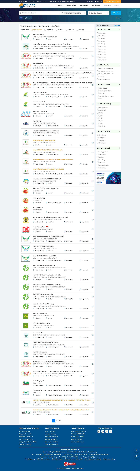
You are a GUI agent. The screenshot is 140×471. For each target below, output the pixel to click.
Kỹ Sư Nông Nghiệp (39, 381)
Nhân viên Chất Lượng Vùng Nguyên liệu (45, 188)
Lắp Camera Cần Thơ (51, 442)
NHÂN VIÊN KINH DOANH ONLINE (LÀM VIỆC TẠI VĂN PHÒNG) (51, 44)
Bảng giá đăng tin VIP (25, 434)
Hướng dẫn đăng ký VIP (26, 436)
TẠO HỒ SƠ (60, 5)
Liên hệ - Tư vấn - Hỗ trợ (26, 439)
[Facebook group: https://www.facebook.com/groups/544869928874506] (102, 431)
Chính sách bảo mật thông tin (73, 459)
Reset (118, 18)
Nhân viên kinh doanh (40, 92)
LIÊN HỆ (117, 5)
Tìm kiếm (116, 13)
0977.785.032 (43, 1)
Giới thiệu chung (30, 459)
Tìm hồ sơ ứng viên (24, 431)
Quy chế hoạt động (57, 459)
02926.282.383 (55, 1)
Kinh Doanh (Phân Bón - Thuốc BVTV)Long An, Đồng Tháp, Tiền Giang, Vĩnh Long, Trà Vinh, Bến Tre (63, 73)
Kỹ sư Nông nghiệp (39, 198)
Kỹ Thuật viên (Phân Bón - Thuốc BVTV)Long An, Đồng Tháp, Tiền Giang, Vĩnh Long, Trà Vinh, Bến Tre (63, 82)
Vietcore (80, 468)
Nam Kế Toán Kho (38, 63)
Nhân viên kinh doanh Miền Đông (43, 304)
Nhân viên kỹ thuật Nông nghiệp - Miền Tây (46, 284)
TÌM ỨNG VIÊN (96, 5)
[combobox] (75, 13)
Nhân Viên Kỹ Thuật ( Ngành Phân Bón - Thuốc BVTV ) (49, 54)
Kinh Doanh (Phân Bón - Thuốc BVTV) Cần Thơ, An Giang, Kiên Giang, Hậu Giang (57, 371)
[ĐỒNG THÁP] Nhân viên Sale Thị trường (45, 342)
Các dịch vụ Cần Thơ (51, 439)
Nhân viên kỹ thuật (39, 102)
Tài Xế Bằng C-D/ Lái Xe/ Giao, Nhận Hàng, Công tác (49, 362)
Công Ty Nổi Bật (50, 431)
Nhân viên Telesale (39, 333)
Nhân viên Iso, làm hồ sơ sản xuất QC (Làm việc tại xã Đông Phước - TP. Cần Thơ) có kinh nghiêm (62, 400)
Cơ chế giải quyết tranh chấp (92, 459)
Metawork (68, 468)
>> (60, 421)
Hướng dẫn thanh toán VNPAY (28, 442)
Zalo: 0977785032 (76, 439)
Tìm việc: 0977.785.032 (78, 434)
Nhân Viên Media (38, 34)
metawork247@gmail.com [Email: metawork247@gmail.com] (100, 454)
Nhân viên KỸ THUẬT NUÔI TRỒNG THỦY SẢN (47, 179)
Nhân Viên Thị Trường (40, 111)
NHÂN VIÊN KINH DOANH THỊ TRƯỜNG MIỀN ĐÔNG (48, 236)
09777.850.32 (30, 1)
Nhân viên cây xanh (39, 227)
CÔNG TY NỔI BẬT (71, 5)
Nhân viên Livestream (40, 352)
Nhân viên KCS (37, 121)
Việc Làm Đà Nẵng (50, 434)
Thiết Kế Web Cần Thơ (51, 444)
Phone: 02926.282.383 (77, 436)
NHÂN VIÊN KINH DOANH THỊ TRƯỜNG (44, 256)
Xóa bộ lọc (117, 25)
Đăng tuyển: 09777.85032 (78, 431)
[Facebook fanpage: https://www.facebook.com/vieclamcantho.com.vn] (99, 431)
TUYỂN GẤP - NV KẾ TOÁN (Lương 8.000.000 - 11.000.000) (50, 217)
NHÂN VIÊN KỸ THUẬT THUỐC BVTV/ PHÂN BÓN (47, 150)
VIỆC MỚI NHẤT (84, 5)
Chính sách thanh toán (43, 459)
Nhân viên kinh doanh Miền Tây (43, 294)
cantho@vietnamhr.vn (77, 442)
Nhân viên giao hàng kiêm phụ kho (44, 265)
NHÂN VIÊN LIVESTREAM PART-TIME (44, 140)
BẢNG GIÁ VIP (107, 5)
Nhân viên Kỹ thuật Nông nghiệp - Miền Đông (47, 275)
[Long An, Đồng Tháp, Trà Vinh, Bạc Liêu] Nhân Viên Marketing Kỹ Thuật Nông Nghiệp (59, 390)
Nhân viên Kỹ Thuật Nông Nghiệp (43, 246)
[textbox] (83, 13)
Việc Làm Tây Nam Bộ (51, 436)
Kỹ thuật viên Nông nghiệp (41, 323)
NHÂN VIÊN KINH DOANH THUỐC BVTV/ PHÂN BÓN (48, 169)
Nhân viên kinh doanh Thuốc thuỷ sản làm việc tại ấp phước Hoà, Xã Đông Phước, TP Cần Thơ (62, 410)
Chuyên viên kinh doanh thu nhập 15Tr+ (46, 131)
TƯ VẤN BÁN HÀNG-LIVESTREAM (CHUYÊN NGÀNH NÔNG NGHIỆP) (53, 159)
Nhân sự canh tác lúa (40, 313)
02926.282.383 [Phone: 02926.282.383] (83, 454)
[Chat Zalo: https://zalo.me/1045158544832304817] (106, 431)
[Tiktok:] (110, 431)
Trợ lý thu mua (38, 207)
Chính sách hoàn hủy (25, 444)
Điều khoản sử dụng (109, 459)
